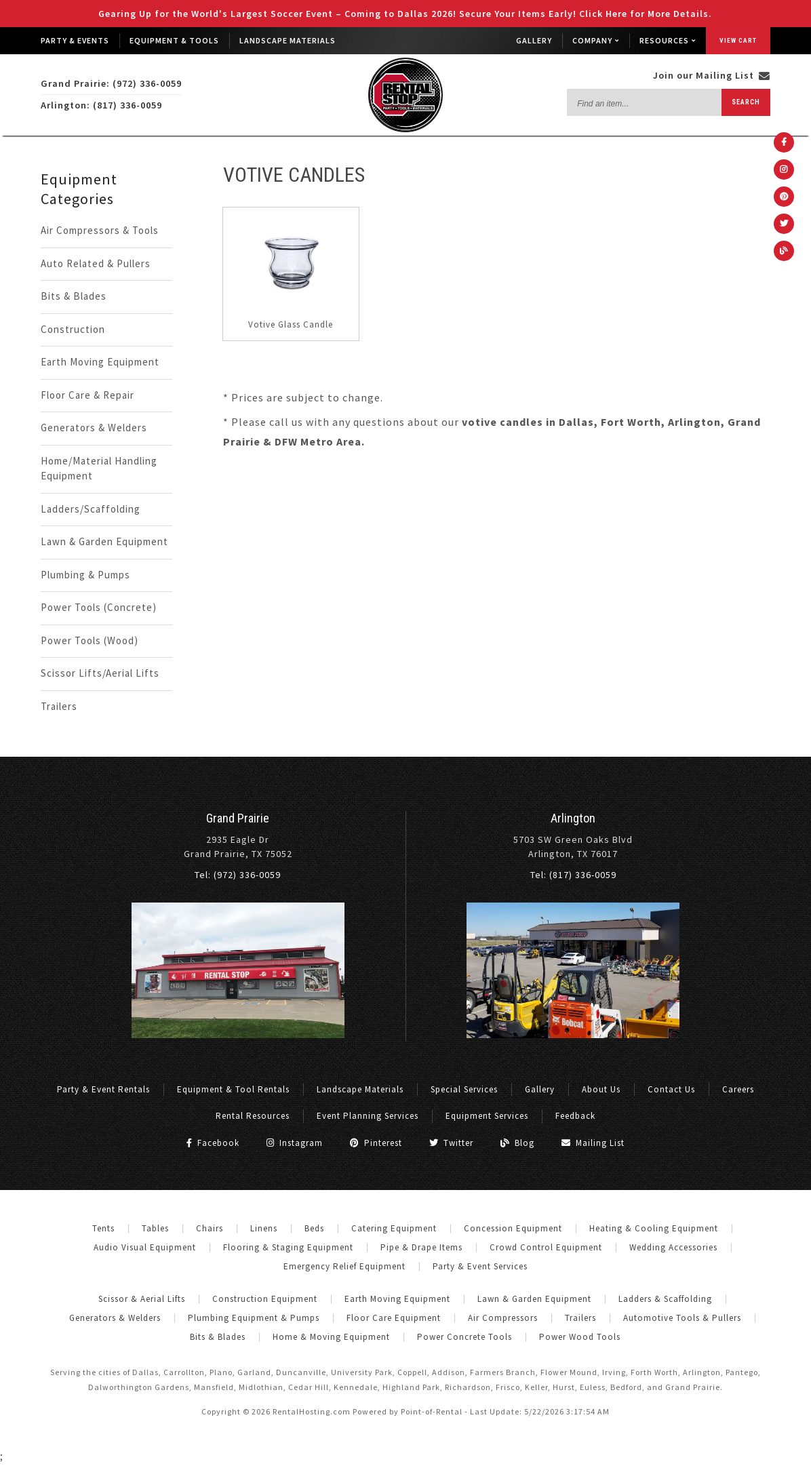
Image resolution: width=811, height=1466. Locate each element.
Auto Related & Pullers (96, 263)
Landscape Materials (287, 40)
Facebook (212, 1143)
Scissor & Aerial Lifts (141, 1299)
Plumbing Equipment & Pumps (253, 1318)
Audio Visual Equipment (145, 1247)
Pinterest (376, 1143)
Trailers (59, 706)
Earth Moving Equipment (100, 361)
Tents (103, 1228)
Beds (314, 1228)
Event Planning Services (367, 1116)
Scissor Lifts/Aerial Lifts (100, 673)
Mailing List (593, 1143)
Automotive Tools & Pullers (682, 1318)
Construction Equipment (264, 1299)
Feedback (575, 1116)
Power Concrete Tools (464, 1337)
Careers (738, 1089)
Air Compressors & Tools (100, 230)
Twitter (451, 1143)
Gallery (534, 40)
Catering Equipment (394, 1228)
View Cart (738, 40)
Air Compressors (503, 1318)
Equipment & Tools (174, 40)
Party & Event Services (480, 1266)
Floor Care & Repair (87, 395)
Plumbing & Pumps (85, 574)
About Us (601, 1089)
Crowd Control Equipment (546, 1247)
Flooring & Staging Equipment (288, 1247)
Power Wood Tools (579, 1337)
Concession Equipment (513, 1228)
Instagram (294, 1143)
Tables (155, 1228)
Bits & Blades (73, 296)
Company (595, 40)
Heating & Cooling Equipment (653, 1228)
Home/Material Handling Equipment (99, 468)
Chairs (209, 1228)
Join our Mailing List (711, 75)
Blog (517, 1143)
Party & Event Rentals (103, 1089)
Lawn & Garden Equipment (104, 541)
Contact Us (671, 1089)
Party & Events (75, 40)
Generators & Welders (94, 427)
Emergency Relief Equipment (344, 1266)
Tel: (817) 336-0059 (573, 875)
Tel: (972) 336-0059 (238, 875)
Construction (73, 329)
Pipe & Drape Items (421, 1247)
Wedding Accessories (673, 1247)
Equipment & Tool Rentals (233, 1089)
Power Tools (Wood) (89, 640)
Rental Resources (253, 1116)
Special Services (464, 1089)
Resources (667, 40)
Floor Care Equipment (394, 1318)
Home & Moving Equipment (331, 1337)
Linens (263, 1228)
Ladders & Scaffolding (665, 1299)
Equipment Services (487, 1116)
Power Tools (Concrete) (99, 607)
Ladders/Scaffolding (90, 508)
